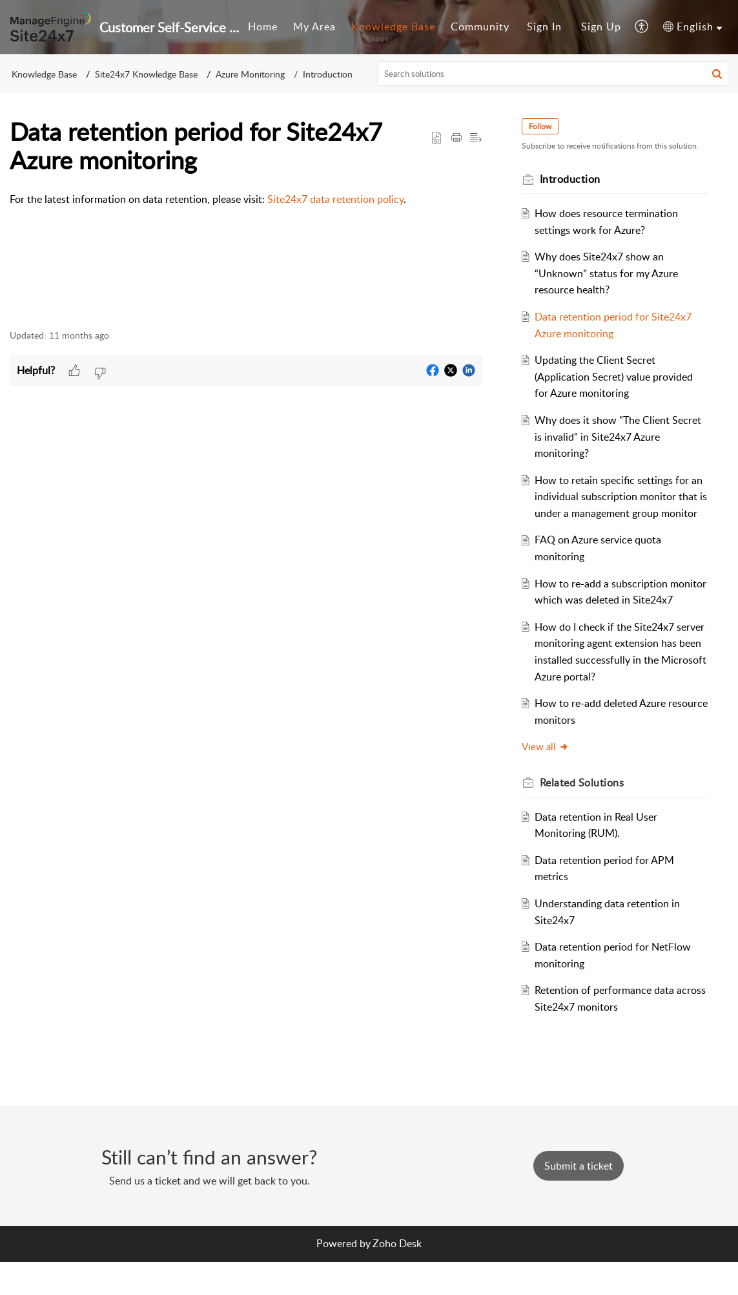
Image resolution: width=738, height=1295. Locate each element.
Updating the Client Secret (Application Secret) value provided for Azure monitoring (616, 376)
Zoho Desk (397, 1276)
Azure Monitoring (250, 74)
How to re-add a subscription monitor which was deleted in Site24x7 (604, 616)
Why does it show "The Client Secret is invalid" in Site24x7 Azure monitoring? (620, 436)
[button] (642, 27)
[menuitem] (262, 27)
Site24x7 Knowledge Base (146, 74)
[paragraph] (246, 199)
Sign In (544, 26)
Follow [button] (542, 126)
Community (480, 26)
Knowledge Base (393, 26)
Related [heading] (584, 815)
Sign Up (601, 26)
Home (263, 26)
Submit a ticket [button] (578, 1199)
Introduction (328, 74)
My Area (314, 26)
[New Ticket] (578, 1199)
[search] (552, 73)
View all (547, 780)
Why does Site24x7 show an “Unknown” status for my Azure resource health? (609, 273)
